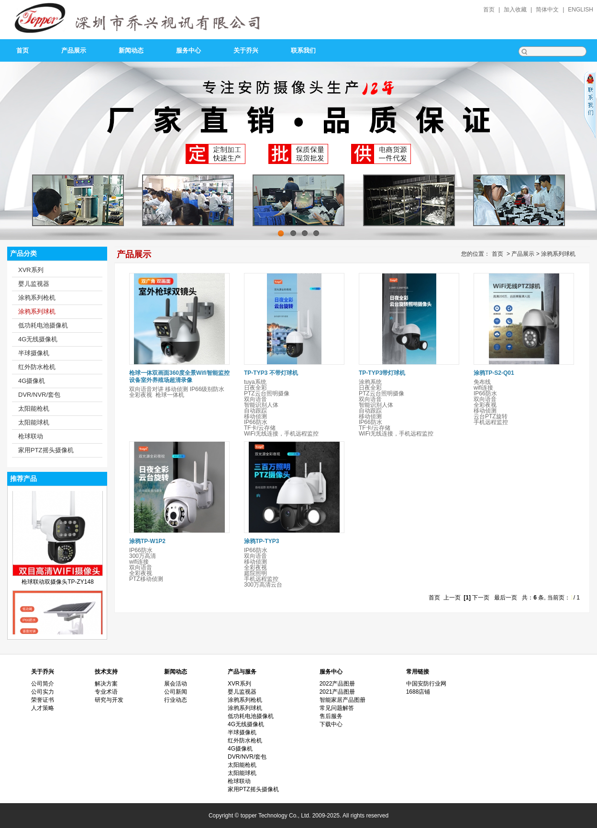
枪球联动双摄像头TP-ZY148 (58, 587)
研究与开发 (109, 700)
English (580, 9)
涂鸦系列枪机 (36, 297)
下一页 (480, 597)
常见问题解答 (337, 708)
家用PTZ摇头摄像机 (46, 450)
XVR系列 (31, 269)
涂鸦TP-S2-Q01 (494, 373)
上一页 (452, 597)
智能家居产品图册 (342, 700)
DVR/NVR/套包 (39, 394)
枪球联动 (30, 436)
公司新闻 (175, 691)
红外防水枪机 (36, 366)
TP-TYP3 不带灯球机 (271, 373)
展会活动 (175, 683)
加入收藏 (515, 9)
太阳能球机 (33, 422)
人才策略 (42, 708)
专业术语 (106, 691)
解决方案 (106, 683)
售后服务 (331, 716)
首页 (489, 9)
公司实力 (42, 691)
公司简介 (42, 683)
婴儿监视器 (33, 283)
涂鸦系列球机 (36, 311)
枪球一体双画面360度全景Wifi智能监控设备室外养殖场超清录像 (179, 376)
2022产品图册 (337, 683)
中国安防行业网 (426, 683)
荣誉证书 (42, 700)
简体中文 (547, 9)
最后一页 (505, 597)
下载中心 (331, 724)
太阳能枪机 (33, 408)
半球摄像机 (33, 353)
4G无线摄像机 (37, 339)
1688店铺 (418, 691)
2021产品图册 (337, 691)
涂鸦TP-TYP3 (261, 541)
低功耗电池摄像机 (43, 325)
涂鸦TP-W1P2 (147, 541)
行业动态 (175, 700)
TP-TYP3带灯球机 (382, 373)
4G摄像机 (31, 380)
